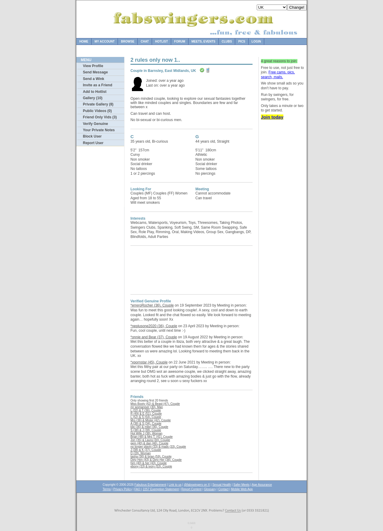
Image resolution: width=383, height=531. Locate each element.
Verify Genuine (95, 124)
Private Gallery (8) (98, 104)
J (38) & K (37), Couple (145, 450)
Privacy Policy (122, 489)
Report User (93, 143)
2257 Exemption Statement (161, 489)
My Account (105, 41)
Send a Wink (93, 79)
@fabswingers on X (197, 484)
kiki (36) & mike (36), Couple (149, 427)
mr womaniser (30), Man (146, 407)
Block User (92, 136)
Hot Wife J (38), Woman (146, 433)
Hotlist (161, 41)
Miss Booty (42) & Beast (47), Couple (155, 403)
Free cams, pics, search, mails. (278, 74)
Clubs (227, 41)
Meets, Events (203, 41)
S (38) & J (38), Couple (145, 430)
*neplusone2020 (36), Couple (153, 326)
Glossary (210, 489)
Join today (272, 117)
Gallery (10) (92, 98)
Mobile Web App (242, 489)
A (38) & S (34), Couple (145, 423)
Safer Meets (241, 484)
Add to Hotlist (95, 92)
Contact (223, 489)
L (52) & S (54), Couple (145, 417)
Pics (241, 41)
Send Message (95, 72)
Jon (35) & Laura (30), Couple (150, 440)
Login (256, 41)
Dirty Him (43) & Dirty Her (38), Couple (156, 459)
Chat (145, 41)
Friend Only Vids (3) (100, 117)
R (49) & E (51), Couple (146, 413)
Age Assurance (262, 484)
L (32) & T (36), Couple (145, 410)
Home (83, 41)
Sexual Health (221, 484)
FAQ (137, 489)
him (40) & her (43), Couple (148, 463)
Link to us (175, 484)
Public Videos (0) (97, 111)
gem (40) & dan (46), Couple (149, 443)
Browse (127, 41)
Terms (107, 489)
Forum (179, 41)
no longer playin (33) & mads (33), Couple (158, 446)
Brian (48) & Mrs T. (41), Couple (151, 436)
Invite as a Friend (97, 85)
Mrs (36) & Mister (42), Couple (150, 420)
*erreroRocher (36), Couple (152, 305)
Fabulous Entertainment (150, 484)
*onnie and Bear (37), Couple (153, 337)
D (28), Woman (140, 453)
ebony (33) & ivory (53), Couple (151, 466)
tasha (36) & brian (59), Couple (150, 456)
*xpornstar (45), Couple (149, 362)
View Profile (93, 66)
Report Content (191, 489)
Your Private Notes (99, 130)
